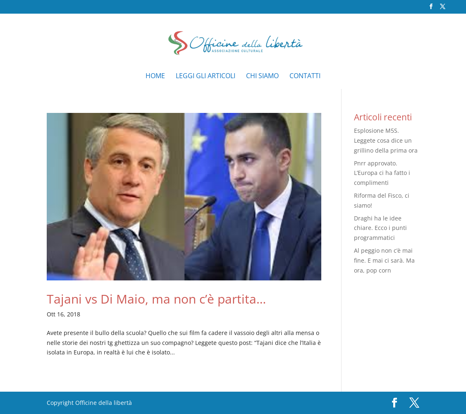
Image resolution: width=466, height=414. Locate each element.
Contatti (304, 76)
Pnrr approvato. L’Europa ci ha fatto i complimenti (382, 173)
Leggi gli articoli (205, 76)
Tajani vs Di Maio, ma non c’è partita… (156, 298)
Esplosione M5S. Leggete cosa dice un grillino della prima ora (386, 140)
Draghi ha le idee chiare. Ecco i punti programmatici (380, 228)
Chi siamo (262, 76)
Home (155, 76)
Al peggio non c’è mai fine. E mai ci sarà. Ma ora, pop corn (384, 260)
